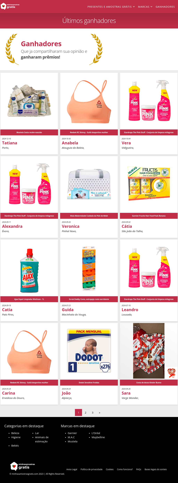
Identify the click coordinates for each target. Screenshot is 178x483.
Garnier (72, 433)
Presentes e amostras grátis (109, 6)
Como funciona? (125, 469)
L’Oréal (96, 433)
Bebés (15, 445)
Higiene (16, 437)
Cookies (110, 469)
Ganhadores (165, 6)
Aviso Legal (71, 469)
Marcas (143, 6)
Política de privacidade (91, 469)
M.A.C (71, 437)
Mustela (73, 441)
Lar (37, 433)
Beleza (15, 433)
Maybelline (98, 437)
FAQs (138, 469)
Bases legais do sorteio (156, 469)
